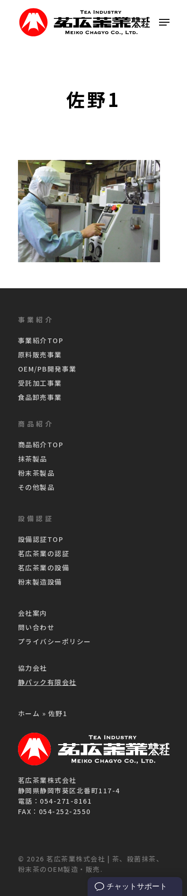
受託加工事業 (40, 383)
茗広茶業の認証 (44, 553)
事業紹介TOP (41, 340)
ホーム (29, 713)
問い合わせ (36, 627)
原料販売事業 (40, 354)
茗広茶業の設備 (44, 567)
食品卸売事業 (40, 397)
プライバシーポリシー (54, 641)
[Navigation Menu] (164, 22)
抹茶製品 (32, 458)
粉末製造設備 (40, 581)
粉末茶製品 (36, 473)
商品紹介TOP (41, 444)
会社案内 (32, 613)
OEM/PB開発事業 (47, 368)
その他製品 (36, 487)
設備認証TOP (41, 539)
